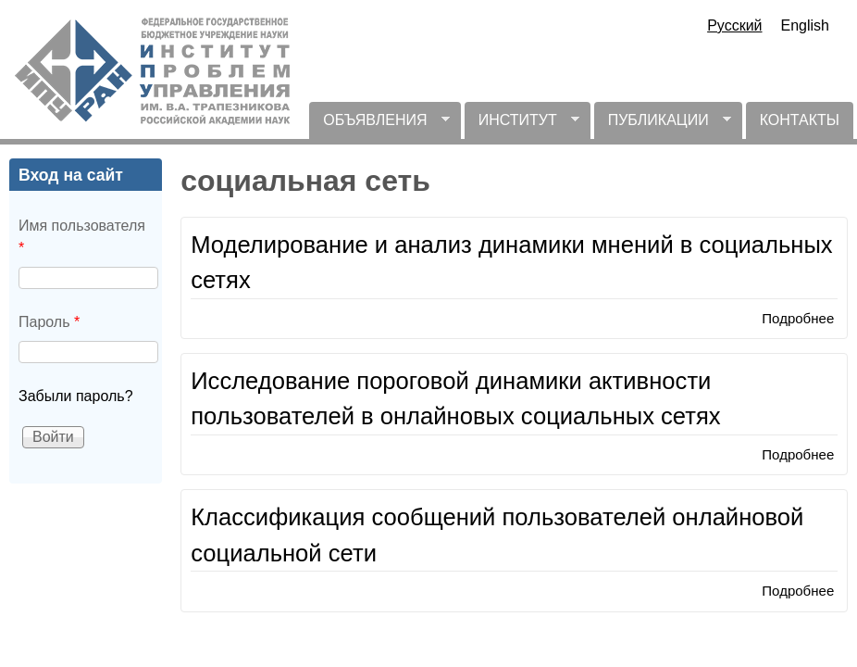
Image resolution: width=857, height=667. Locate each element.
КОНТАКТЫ (799, 120)
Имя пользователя (82, 237)
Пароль (49, 322)
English (805, 25)
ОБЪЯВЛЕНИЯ (379, 125)
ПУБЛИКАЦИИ (662, 125)
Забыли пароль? (76, 396)
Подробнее (798, 318)
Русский (734, 25)
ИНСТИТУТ (522, 125)
